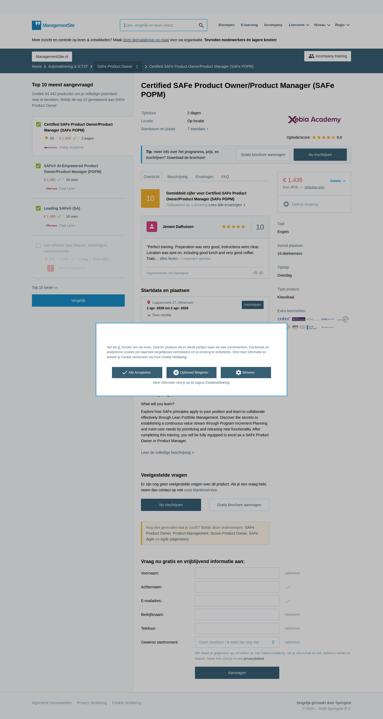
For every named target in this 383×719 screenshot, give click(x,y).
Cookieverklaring (217, 382)
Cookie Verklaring (173, 357)
